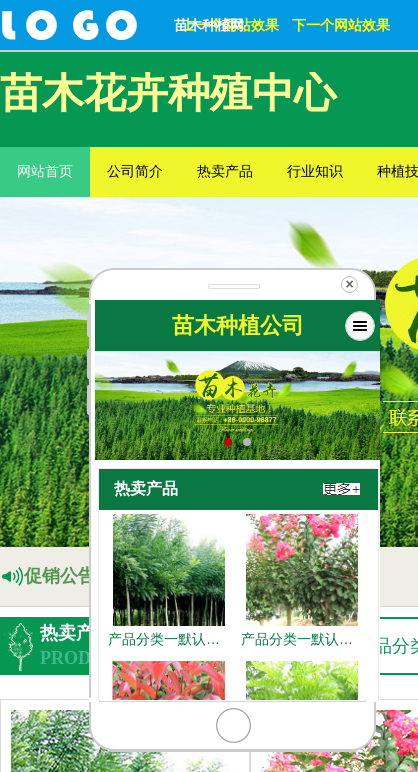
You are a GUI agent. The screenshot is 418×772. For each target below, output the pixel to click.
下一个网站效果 (341, 25)
